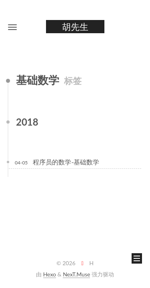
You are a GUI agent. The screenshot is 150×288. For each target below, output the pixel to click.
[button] (12, 27)
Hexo (49, 274)
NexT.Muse (76, 274)
